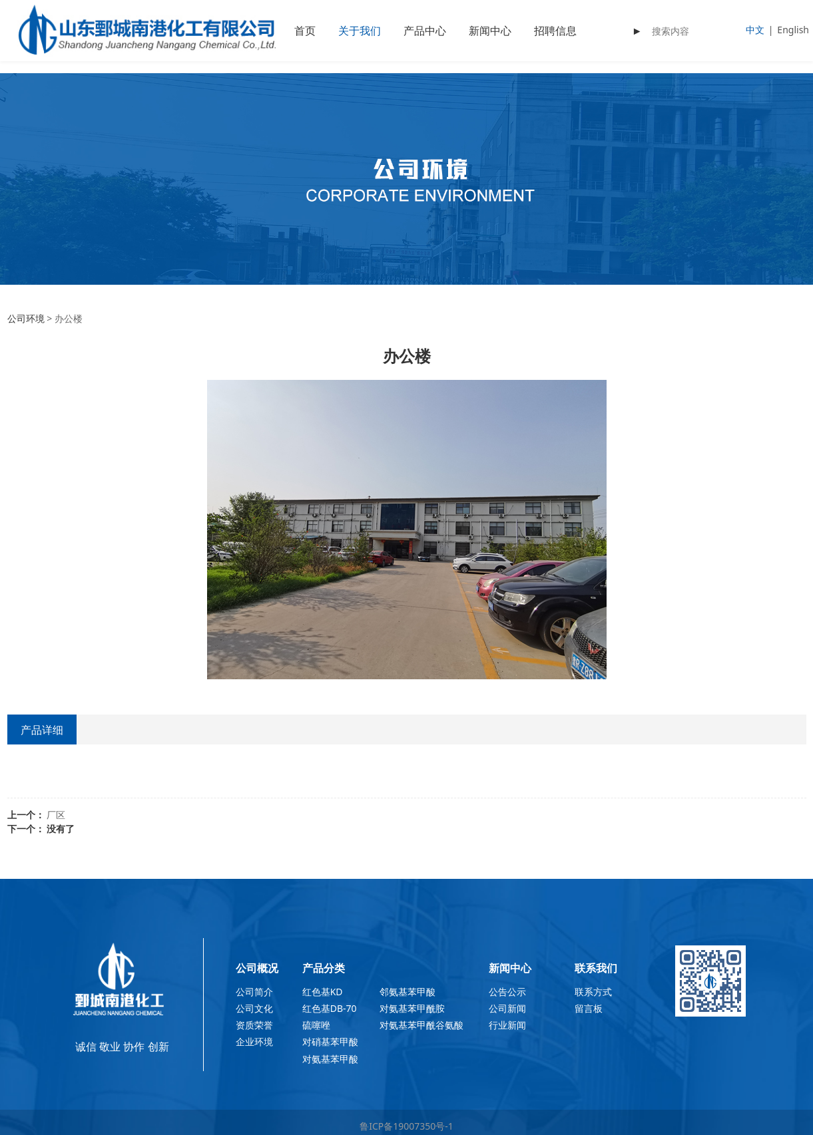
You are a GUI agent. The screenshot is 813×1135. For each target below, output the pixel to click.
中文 (755, 29)
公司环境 (26, 318)
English (793, 29)
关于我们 (359, 30)
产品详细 (42, 730)
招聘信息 (555, 30)
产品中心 (425, 30)
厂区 (56, 814)
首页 (305, 30)
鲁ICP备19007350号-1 (406, 1126)
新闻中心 (490, 30)
